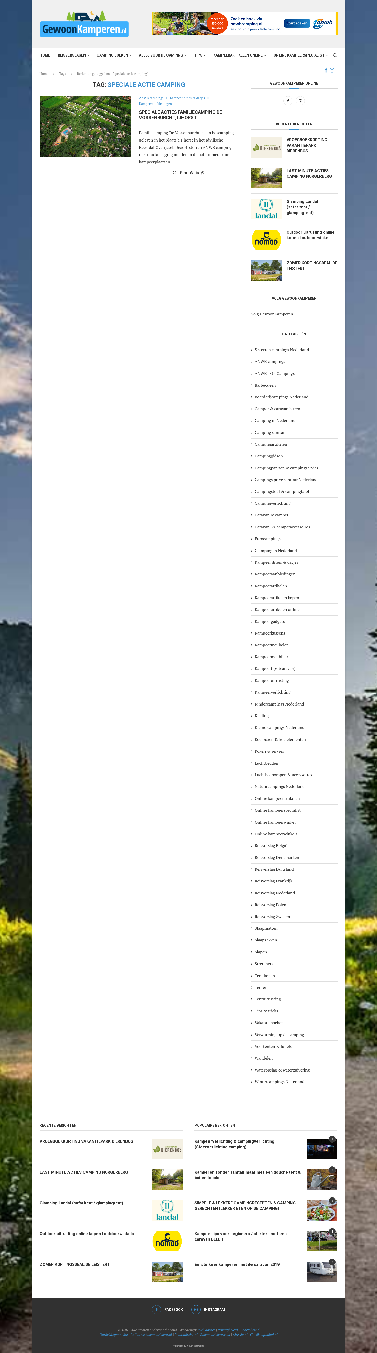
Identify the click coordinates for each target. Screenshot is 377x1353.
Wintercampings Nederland (279, 1081)
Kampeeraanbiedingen (155, 104)
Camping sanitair (270, 432)
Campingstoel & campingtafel (282, 491)
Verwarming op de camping (279, 1034)
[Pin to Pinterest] (191, 172)
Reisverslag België (271, 845)
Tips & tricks (266, 1011)
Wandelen (264, 1058)
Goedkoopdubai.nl (264, 1334)
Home (45, 55)
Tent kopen (265, 975)
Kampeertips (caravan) (275, 668)
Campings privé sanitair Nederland (286, 479)
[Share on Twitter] (186, 172)
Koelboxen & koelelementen (280, 739)
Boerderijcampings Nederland (282, 397)
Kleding (262, 715)
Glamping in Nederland (276, 550)
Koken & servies (269, 751)
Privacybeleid (228, 1329)
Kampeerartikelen (271, 586)
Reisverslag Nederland (275, 893)
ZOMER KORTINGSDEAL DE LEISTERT (309, 266)
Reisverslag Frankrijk (273, 881)
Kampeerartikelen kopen (277, 597)
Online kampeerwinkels (276, 834)
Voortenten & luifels (273, 1046)
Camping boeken (112, 55)
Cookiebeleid (249, 1329)
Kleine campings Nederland (280, 727)
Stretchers (264, 963)
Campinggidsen (269, 456)
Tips (198, 55)
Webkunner (206, 1329)
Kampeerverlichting (273, 692)
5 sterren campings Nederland (282, 350)
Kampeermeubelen (272, 645)
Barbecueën (265, 385)
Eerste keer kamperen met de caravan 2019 (237, 1264)
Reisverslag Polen (270, 904)
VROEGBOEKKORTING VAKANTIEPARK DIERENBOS (307, 145)
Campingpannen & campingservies (286, 468)
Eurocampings (268, 538)
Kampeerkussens (270, 633)
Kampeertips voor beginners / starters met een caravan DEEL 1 (240, 1236)
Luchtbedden (266, 763)
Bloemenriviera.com (215, 1334)
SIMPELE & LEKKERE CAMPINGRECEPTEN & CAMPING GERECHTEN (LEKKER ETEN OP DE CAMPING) (245, 1206)
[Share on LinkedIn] (197, 172)
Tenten (261, 987)
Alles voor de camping (161, 55)
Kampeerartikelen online (238, 55)
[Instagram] (332, 70)
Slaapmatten (266, 928)
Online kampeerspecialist (299, 55)
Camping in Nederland (275, 420)
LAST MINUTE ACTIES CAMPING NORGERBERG (309, 173)
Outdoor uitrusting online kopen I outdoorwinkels (311, 235)
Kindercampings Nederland (279, 704)
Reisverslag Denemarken (277, 857)
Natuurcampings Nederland (280, 786)
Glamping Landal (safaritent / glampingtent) (302, 207)
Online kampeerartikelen (277, 798)
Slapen (261, 952)
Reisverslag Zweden (272, 916)
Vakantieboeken (269, 1022)
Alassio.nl (240, 1334)
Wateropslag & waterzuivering (282, 1070)
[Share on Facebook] (181, 172)
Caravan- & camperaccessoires (282, 527)
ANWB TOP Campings (275, 373)
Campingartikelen (271, 444)
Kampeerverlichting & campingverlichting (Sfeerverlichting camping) (234, 1144)
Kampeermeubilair (271, 656)
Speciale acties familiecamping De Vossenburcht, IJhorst (180, 114)
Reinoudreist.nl (186, 1334)
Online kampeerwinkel (275, 822)
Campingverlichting (273, 503)
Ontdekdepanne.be (113, 1334)
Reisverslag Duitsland (274, 869)
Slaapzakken (266, 940)
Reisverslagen (72, 55)
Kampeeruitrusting (272, 680)
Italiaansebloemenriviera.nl (151, 1334)
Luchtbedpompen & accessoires (283, 775)
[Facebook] (326, 70)
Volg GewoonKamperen (272, 314)
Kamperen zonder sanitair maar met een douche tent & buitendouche (247, 1175)
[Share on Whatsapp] (202, 172)
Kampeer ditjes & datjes (187, 98)
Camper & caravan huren (277, 409)
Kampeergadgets (270, 621)
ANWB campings (151, 98)
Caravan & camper (272, 515)
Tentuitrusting (268, 999)
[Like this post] (174, 172)
